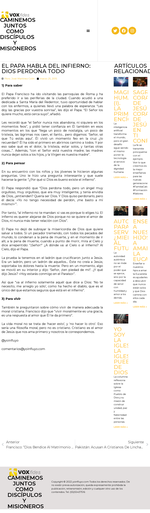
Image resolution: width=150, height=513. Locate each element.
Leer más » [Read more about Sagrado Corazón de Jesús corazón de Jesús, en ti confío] (140, 198)
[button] (88, 30)
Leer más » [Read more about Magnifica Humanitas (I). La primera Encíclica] (121, 177)
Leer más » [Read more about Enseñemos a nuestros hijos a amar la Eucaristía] (140, 306)
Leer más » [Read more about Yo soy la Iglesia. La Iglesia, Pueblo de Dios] (121, 426)
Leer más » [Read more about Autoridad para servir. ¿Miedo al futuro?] (121, 302)
